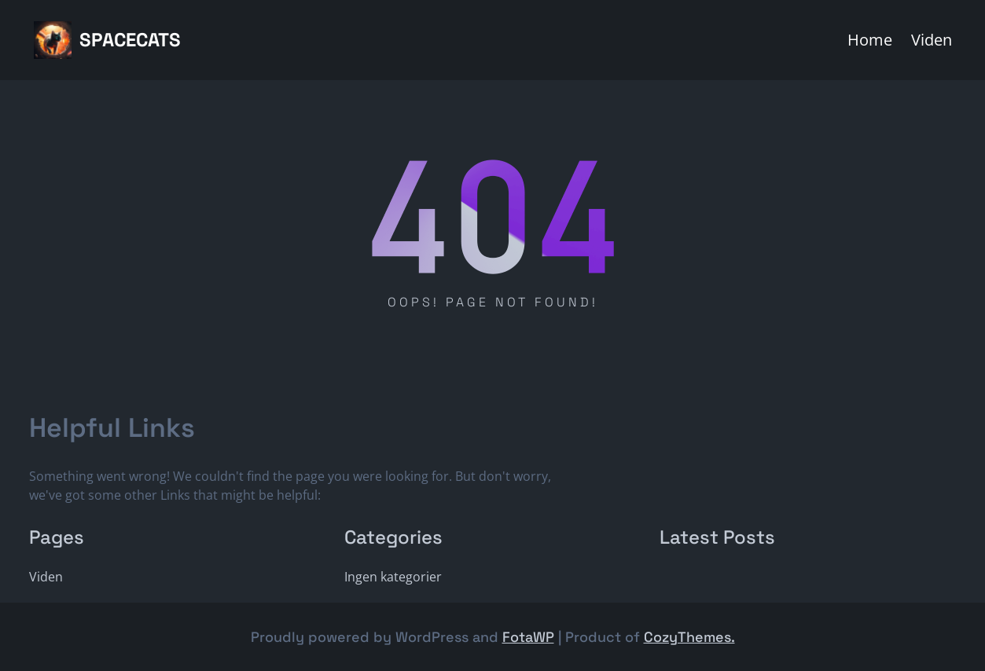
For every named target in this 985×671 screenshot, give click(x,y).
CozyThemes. (689, 637)
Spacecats (130, 40)
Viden (931, 39)
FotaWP (528, 637)
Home (869, 39)
